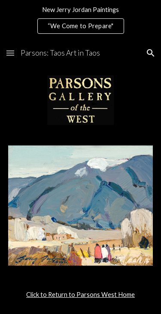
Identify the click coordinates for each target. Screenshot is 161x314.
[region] (80, 20)
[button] (10, 53)
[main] (80, 294)
